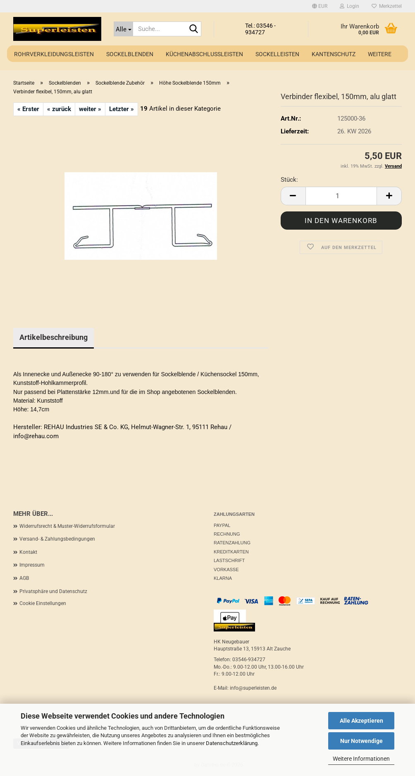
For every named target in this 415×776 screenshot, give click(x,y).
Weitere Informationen (361, 758)
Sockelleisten (277, 54)
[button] (320, 6)
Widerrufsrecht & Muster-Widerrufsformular (67, 526)
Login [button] (349, 6)
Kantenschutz (333, 54)
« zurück (59, 109)
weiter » (90, 109)
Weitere (379, 54)
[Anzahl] (341, 196)
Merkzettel (387, 6)
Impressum (32, 565)
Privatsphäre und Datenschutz (53, 591)
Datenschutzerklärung (232, 743)
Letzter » (121, 109)
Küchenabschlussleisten (204, 54)
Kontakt (28, 552)
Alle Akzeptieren (361, 720)
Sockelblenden (129, 54)
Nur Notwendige (361, 741)
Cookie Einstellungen (42, 603)
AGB (24, 578)
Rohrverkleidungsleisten (54, 54)
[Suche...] (123, 28)
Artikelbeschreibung (53, 337)
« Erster (28, 109)
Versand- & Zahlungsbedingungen (57, 539)
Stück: (289, 179)
